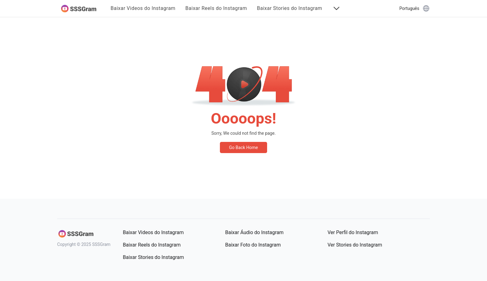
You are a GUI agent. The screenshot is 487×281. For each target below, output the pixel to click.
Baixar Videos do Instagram (143, 8)
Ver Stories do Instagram (355, 245)
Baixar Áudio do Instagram (254, 232)
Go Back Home (243, 147)
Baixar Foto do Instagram (253, 245)
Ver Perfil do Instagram (353, 232)
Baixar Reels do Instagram (216, 8)
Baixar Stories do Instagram (289, 8)
